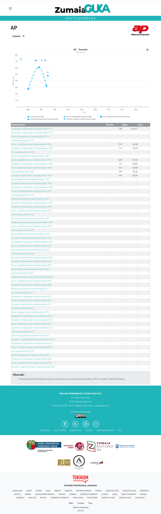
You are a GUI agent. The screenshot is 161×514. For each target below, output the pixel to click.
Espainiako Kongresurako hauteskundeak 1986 (32, 164)
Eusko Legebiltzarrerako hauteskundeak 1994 (31, 210)
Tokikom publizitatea (80, 507)
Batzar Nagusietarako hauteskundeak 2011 (30, 289)
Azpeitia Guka (112, 491)
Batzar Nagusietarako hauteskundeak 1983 (30, 156)
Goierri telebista (88, 494)
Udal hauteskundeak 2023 (22, 351)
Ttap (90, 503)
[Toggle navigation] (10, 8)
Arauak (89, 430)
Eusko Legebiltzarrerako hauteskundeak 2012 (31, 300)
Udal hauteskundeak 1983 (22, 152)
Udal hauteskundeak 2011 (22, 292)
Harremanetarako (105, 430)
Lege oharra (60, 430)
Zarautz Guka (108, 498)
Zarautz (18, 36)
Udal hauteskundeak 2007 (22, 273)
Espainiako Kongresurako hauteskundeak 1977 (32, 129)
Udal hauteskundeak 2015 (22, 308)
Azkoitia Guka (129, 491)
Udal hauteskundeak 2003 (22, 253)
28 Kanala (140, 498)
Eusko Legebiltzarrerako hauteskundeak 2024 (31, 363)
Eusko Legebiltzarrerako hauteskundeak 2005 (31, 265)
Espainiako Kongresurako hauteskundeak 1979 (32, 132)
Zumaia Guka (125, 498)
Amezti (57, 491)
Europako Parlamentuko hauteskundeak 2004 (31, 261)
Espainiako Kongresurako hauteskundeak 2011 (32, 296)
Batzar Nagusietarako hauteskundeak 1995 (30, 218)
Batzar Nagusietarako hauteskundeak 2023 (30, 355)
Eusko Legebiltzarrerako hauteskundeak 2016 (31, 324)
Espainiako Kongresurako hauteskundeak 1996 (32, 222)
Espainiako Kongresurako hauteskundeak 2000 (32, 242)
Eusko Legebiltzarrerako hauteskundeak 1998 (31, 226)
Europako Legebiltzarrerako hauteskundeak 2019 (33, 339)
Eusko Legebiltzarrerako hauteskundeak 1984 (31, 160)
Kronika (20, 498)
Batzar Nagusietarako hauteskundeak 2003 (30, 250)
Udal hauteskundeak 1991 (22, 195)
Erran (28, 494)
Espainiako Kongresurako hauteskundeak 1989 (32, 187)
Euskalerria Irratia (45, 494)
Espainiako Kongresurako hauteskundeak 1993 (32, 203)
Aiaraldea (17, 491)
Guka (114, 494)
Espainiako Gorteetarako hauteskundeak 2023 (31, 359)
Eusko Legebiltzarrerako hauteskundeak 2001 (31, 246)
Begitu (17, 494)
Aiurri (39, 491)
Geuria (62, 494)
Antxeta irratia (83, 491)
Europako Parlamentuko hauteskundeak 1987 (31, 175)
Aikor (29, 491)
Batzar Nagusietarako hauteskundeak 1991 (30, 199)
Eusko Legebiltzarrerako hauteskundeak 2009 (31, 281)
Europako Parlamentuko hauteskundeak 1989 (31, 183)
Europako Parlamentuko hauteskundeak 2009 (31, 285)
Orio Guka (78, 498)
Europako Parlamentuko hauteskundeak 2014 (31, 304)
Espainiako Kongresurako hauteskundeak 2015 (32, 316)
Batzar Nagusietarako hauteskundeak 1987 (30, 179)
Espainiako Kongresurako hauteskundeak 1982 (32, 148)
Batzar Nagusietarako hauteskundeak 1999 (30, 234)
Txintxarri (92, 498)
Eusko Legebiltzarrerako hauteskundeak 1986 (31, 168)
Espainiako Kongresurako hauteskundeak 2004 (32, 257)
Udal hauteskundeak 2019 (22, 331)
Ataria (98, 491)
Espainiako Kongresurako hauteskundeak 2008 (32, 277)
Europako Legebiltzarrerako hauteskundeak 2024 (33, 367)
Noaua (43, 498)
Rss (119, 430)
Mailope (32, 498)
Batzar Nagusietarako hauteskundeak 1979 (30, 136)
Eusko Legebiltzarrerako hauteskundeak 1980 (31, 144)
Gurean (80, 503)
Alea (48, 491)
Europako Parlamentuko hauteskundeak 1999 (31, 238)
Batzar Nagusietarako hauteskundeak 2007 (30, 269)
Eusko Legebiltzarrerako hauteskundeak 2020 (31, 347)
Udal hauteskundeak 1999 (22, 230)
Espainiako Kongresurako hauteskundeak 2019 (32, 328)
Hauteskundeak (80, 18)
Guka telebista (128, 494)
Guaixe (105, 494)
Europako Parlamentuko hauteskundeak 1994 (31, 207)
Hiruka (143, 494)
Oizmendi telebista (60, 498)
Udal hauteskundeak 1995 (22, 214)
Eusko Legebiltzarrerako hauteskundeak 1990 (31, 191)
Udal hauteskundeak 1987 (22, 171)
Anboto (68, 491)
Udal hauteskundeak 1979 (22, 140)
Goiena (72, 494)
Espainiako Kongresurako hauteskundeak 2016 (32, 320)
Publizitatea (76, 430)
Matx (71, 503)
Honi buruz (45, 430)
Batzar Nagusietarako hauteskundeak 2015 (30, 312)
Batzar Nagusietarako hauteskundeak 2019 (30, 335)
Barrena (144, 491)
